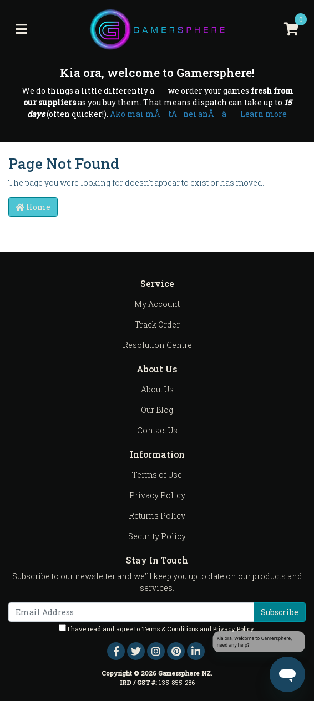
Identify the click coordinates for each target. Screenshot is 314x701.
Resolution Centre (157, 345)
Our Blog (157, 410)
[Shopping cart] (291, 29)
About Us (157, 389)
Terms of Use (157, 474)
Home (33, 207)
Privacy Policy (157, 495)
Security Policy (157, 536)
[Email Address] (131, 612)
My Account (157, 304)
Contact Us (157, 430)
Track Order (157, 324)
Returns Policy (157, 515)
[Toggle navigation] (21, 29)
